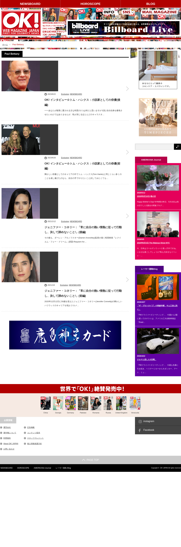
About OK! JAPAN (10, 443)
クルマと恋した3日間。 (146, 359)
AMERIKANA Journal (42, 468)
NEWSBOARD (30, 4)
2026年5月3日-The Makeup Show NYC (153, 243)
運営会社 (7, 427)
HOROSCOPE (90, 4)
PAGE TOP (90, 460)
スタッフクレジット (35, 438)
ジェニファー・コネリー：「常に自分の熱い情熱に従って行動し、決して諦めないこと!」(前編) (83, 187)
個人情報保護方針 (34, 443)
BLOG (150, 4)
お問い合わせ (8, 449)
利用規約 (7, 438)
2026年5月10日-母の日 (146, 196)
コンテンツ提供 (33, 433)
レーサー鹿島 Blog (63, 468)
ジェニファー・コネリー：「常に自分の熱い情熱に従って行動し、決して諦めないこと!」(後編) (83, 148)
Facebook (148, 430)
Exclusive (65, 63)
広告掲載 (31, 427)
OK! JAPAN (164, 468)
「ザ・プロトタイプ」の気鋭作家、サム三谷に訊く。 (157, 307)
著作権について (9, 433)
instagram (148, 421)
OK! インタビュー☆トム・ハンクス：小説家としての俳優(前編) (82, 110)
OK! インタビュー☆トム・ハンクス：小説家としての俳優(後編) (82, 71)
